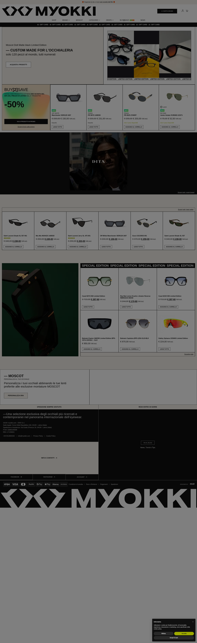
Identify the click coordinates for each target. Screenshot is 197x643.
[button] (192, 621)
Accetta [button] (184, 633)
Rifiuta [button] (163, 633)
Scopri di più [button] (174, 637)
